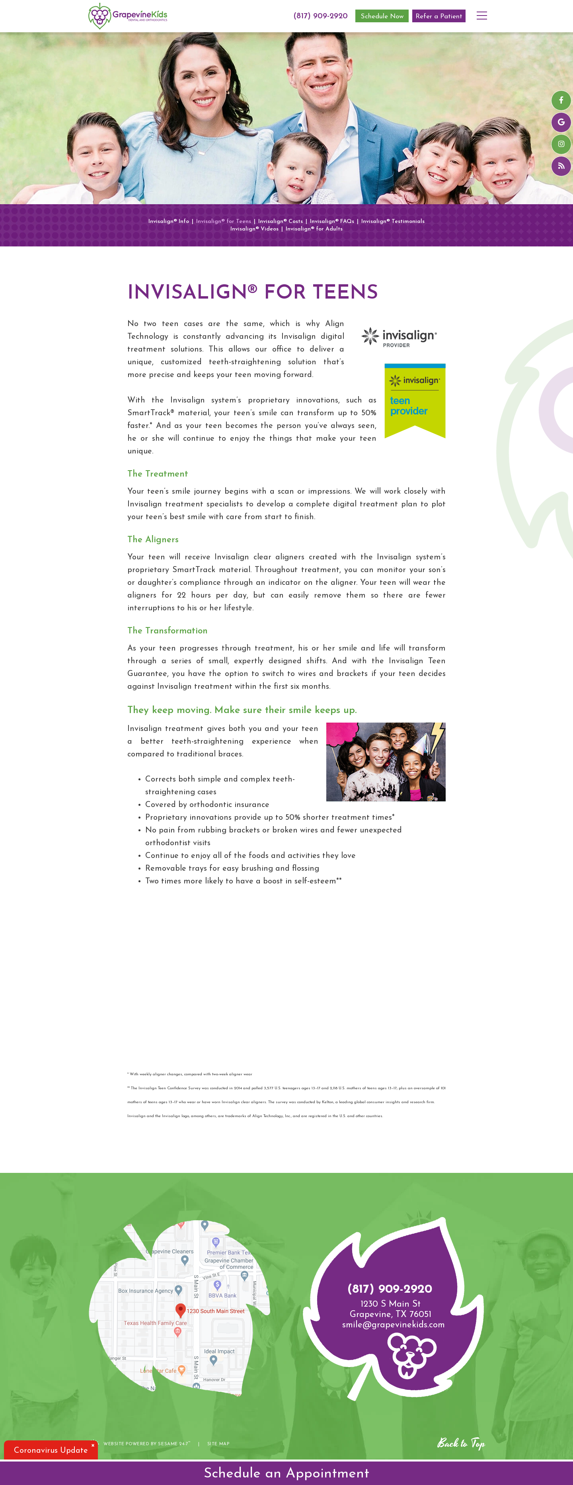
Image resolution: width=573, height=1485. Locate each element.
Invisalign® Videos (254, 229)
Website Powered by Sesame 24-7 (140, 1444)
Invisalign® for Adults (314, 229)
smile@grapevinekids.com (393, 1325)
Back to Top (461, 1443)
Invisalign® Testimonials (393, 222)
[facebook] (561, 100)
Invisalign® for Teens (223, 222)
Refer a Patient (438, 16)
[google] (561, 122)
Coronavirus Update (51, 1451)
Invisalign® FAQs (332, 222)
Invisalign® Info (168, 222)
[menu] (485, 10)
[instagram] (561, 144)
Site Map (218, 1444)
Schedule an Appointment (286, 1474)
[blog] (561, 166)
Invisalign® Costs (280, 222)
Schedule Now (382, 16)
